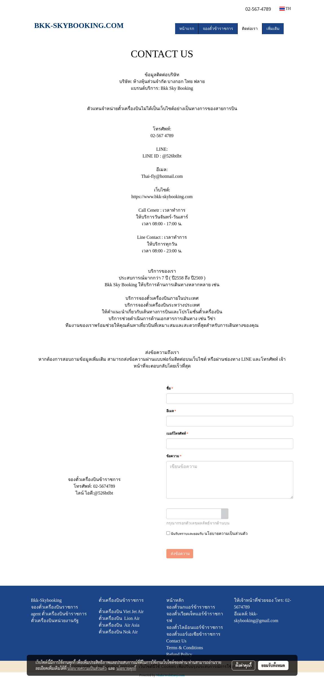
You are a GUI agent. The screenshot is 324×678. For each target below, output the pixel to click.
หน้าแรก (186, 29)
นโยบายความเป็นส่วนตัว (226, 534)
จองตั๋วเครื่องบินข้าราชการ (94, 479)
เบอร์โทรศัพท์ (177, 434)
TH (285, 8)
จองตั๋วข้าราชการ (218, 29)
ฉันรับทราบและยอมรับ (207, 533)
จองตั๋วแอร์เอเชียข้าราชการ (193, 634)
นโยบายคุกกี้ (126, 668)
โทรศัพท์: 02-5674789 (94, 486)
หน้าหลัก (175, 600)
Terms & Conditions (184, 647)
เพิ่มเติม (272, 29)
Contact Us (176, 640)
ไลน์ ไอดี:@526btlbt (94, 493)
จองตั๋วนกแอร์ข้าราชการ (190, 607)
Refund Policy (179, 654)
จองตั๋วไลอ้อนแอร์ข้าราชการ (194, 627)
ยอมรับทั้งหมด (273, 665)
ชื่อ (169, 388)
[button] (288, 28)
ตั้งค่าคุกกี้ (243, 665)
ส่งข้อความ (180, 554)
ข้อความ (174, 456)
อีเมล (171, 411)
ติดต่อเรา (250, 29)
